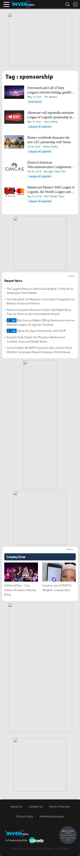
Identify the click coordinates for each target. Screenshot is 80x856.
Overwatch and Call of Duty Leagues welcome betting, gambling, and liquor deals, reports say (51, 90)
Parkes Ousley (50, 146)
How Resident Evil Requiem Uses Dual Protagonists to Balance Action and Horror (40, 301)
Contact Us (36, 806)
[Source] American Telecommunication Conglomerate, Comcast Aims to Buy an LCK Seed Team (50, 165)
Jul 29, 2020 (34, 146)
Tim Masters (50, 96)
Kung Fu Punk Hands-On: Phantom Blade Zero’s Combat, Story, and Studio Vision (36, 339)
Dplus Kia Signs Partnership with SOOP (36, 331)
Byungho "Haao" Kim (55, 171)
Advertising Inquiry (51, 816)
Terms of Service (59, 806)
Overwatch (35, 102)
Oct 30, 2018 (34, 171)
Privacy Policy (24, 816)
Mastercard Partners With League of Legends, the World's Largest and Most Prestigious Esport (50, 189)
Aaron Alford (51, 121)
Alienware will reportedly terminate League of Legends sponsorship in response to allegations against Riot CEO (50, 115)
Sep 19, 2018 (34, 196)
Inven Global (23, 4)
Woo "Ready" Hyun (54, 196)
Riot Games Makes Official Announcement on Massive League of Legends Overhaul (41, 322)
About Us (16, 806)
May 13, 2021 (34, 96)
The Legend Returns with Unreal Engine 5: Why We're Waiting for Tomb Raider (40, 291)
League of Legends (39, 126)
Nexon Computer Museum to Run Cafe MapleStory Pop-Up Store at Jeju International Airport (39, 312)
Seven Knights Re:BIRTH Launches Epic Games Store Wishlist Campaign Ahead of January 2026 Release (39, 350)
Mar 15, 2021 (34, 121)
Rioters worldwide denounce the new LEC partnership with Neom (49, 140)
